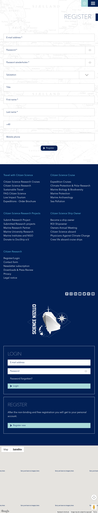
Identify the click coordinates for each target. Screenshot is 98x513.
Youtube (79, 293)
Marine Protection (60, 193)
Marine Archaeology (61, 197)
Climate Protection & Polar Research (70, 186)
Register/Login (11, 258)
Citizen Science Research (17, 186)
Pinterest (93, 293)
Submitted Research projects (19, 224)
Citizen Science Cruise (62, 175)
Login (16, 386)
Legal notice (10, 278)
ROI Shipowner (58, 224)
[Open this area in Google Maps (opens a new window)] (5, 511)
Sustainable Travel (13, 190)
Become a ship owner (62, 220)
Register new (19, 425)
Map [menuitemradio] (6, 449)
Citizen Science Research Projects (21, 213)
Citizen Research (12, 251)
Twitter (84, 293)
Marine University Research (18, 232)
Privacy (7, 274)
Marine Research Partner (16, 228)
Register (50, 148)
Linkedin (75, 293)
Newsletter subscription (16, 266)
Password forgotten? (21, 379)
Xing (88, 293)
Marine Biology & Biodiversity (66, 190)
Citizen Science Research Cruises (21, 182)
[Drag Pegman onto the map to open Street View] (94, 507)
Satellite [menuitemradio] (17, 449)
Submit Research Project (16, 220)
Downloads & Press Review (18, 270)
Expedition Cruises (60, 182)
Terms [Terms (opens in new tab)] (95, 512)
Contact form (10, 262)
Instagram (71, 293)
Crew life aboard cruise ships (66, 239)
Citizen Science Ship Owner (65, 213)
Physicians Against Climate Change (70, 236)
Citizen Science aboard (63, 232)
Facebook (66, 293)
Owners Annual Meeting (63, 228)
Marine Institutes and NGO (18, 236)
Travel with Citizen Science (18, 175)
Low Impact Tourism (14, 197)
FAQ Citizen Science (14, 193)
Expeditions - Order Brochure (19, 201)
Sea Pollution (57, 201)
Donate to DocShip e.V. (16, 239)
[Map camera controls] (94, 497)
